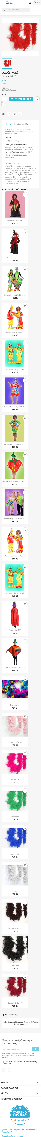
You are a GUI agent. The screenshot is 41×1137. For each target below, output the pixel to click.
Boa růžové (15, 779)
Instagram (9, 1070)
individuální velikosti (12, 152)
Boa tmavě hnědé (14, 928)
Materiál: (8, 138)
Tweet (14, 114)
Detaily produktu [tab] (21, 124)
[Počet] (4, 99)
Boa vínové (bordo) (15, 1003)
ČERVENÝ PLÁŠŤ (15, 630)
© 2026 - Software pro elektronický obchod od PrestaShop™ (19, 1131)
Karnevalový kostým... (15, 221)
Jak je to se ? (12, 163)
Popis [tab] (8, 124)
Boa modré (15, 854)
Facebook (3, 1070)
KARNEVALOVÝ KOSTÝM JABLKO (15, 668)
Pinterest (20, 114)
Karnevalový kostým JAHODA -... (15, 481)
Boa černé (15, 966)
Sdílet (9, 114)
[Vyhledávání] (16, 10)
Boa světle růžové (15, 742)
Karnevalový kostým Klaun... (15, 332)
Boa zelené (15, 817)
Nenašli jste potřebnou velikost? (16, 145)
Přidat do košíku (21, 99)
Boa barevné (15, 705)
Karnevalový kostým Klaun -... (15, 295)
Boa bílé (15, 891)
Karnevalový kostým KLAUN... (15, 407)
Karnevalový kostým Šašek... (15, 370)
